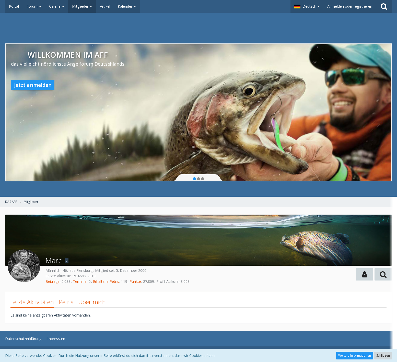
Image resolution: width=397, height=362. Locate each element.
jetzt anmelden (33, 84)
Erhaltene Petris (106, 281)
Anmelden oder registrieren (349, 6)
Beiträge (52, 281)
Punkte (135, 281)
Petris (66, 302)
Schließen (383, 355)
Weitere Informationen (354, 355)
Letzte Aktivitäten (32, 302)
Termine (80, 281)
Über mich (92, 302)
